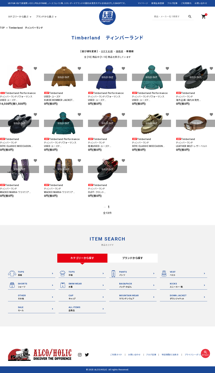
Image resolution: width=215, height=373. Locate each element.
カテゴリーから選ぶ (18, 16)
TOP (2, 27)
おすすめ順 (107, 51)
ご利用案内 (186, 3)
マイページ (143, 3)
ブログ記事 (172, 3)
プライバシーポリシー (195, 355)
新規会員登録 (157, 3)
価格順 (119, 51)
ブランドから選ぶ (45, 16)
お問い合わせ (201, 3)
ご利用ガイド (121, 355)
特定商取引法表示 (172, 355)
